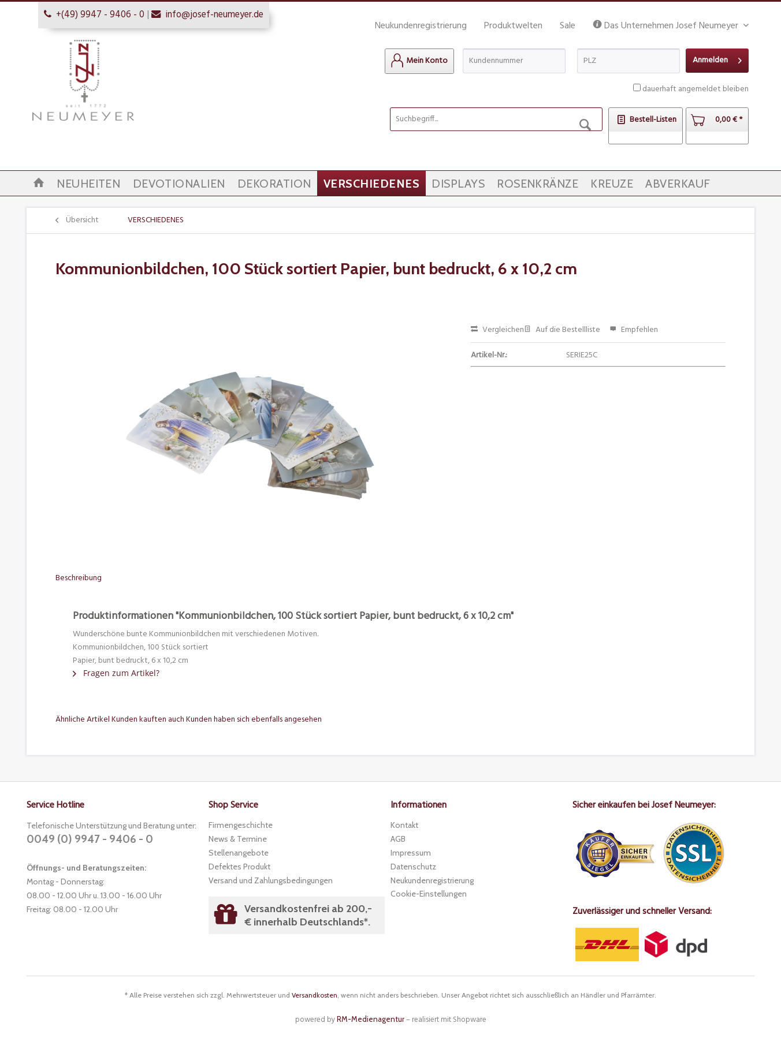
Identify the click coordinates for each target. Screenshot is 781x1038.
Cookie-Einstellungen (428, 893)
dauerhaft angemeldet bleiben (695, 89)
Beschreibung (78, 578)
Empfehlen (633, 330)
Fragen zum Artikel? (116, 672)
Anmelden (717, 59)
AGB (398, 839)
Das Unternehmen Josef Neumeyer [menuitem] (667, 26)
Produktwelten (513, 25)
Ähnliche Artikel (82, 719)
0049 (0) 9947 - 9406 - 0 (90, 839)
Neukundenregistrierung (421, 25)
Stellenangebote (239, 852)
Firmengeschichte (241, 825)
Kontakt (404, 825)
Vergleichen (497, 330)
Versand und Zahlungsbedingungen (271, 880)
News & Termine (238, 839)
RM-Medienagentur (370, 1019)
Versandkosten (314, 995)
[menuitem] (419, 61)
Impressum (410, 852)
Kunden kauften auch (147, 719)
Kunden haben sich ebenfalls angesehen (254, 719)
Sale (567, 25)
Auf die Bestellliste (562, 330)
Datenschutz (413, 866)
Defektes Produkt (239, 866)
